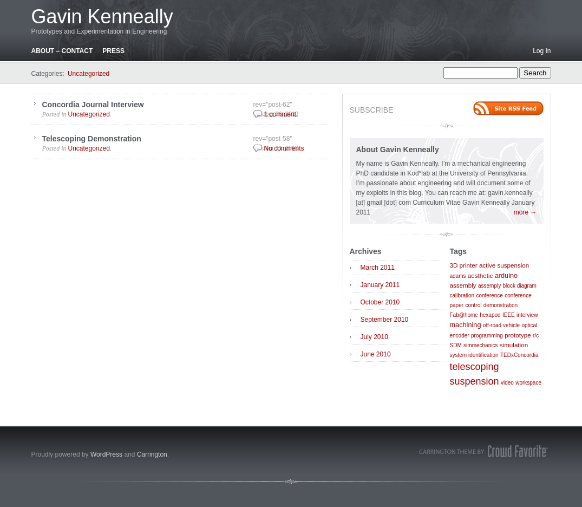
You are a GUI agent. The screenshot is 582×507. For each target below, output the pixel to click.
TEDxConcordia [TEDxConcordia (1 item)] (519, 355)
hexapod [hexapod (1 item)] (490, 315)
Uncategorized (88, 73)
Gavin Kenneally (102, 16)
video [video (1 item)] (507, 383)
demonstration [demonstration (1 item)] (500, 305)
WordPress (106, 454)
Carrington (152, 454)
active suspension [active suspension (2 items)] (504, 265)
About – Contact (62, 51)
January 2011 (380, 285)
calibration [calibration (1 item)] (462, 295)
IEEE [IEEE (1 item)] (508, 315)
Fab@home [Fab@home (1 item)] (464, 315)
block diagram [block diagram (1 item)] (520, 286)
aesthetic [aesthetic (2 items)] (480, 275)
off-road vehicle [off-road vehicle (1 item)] (501, 325)
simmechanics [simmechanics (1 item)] (480, 345)
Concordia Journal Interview (93, 104)
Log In (542, 51)
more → (525, 212)
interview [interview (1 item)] (527, 315)
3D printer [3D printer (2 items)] (464, 265)
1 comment (280, 114)
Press (113, 51)
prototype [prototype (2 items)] (518, 335)
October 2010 (380, 302)
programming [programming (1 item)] (487, 336)
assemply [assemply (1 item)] (489, 286)
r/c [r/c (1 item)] (536, 336)
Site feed (508, 108)
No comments (284, 148)
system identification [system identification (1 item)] (474, 355)
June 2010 (376, 354)
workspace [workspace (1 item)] (528, 383)
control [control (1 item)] (473, 305)
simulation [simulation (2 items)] (514, 344)
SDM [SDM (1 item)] (456, 345)
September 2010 (385, 319)
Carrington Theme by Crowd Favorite (483, 451)
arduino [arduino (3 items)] (506, 275)
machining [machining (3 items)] (465, 325)
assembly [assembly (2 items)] (463, 285)
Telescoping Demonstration (91, 138)
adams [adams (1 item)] (458, 276)
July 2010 (374, 337)
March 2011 (378, 267)
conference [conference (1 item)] (489, 295)
